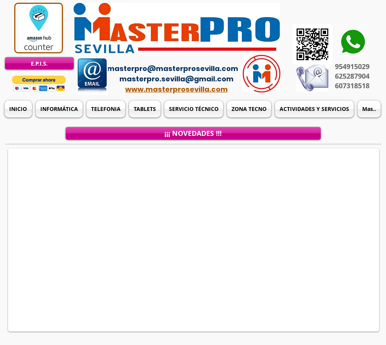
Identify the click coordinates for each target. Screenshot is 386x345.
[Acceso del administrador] (197, 57)
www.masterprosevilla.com (176, 89)
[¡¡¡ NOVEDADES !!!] (193, 133)
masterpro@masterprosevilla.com (172, 68)
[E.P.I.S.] (39, 63)
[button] (39, 83)
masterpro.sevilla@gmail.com (176, 79)
